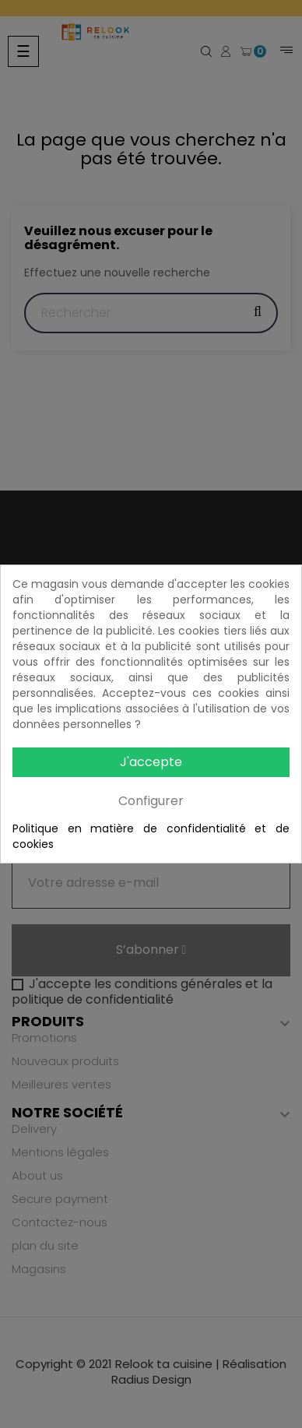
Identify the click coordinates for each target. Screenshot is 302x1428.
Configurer (151, 801)
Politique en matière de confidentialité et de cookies (151, 836)
